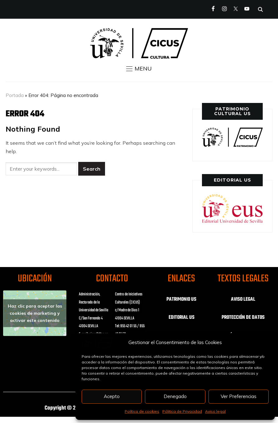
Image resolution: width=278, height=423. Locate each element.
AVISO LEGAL (243, 299)
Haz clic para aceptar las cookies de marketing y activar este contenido (35, 313)
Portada (15, 95)
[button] (139, 68)
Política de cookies (142, 411)
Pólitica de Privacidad (182, 411)
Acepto (112, 396)
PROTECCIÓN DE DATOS (243, 318)
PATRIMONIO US (181, 299)
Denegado (175, 396)
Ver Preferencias (238, 396)
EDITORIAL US (181, 318)
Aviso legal (215, 411)
